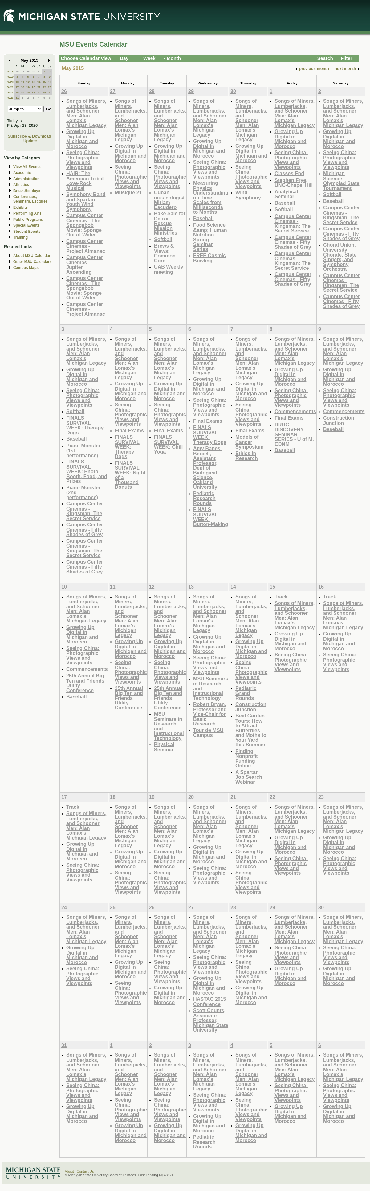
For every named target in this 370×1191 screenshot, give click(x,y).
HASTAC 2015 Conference (209, 1001)
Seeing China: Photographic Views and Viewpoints (83, 160)
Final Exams (129, 430)
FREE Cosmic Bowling (209, 258)
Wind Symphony (248, 195)
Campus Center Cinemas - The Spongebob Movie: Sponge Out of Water (84, 224)
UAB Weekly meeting (168, 269)
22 (44, 87)
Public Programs (28, 219)
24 (17, 92)
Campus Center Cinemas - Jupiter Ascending (84, 264)
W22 (10, 92)
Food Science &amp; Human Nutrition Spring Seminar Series (210, 237)
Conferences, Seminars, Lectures (30, 199)
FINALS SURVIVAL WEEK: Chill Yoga (168, 444)
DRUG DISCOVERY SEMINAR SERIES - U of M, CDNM (294, 434)
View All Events (27, 167)
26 (17, 71)
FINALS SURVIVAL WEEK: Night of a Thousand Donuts (130, 475)
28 (28, 71)
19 (28, 87)
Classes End (289, 173)
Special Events (26, 225)
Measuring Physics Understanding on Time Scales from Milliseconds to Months (210, 197)
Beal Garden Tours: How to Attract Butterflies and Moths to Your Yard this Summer (250, 730)
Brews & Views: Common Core (165, 253)
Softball (163, 239)
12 (28, 82)
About (69, 1171)
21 (39, 87)
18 (22, 87)
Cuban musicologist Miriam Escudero (169, 200)
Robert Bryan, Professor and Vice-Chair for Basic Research (210, 713)
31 (17, 97)
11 (22, 82)
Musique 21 (128, 192)
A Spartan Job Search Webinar (248, 777)
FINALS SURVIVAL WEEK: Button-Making (210, 517)
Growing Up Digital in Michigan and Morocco (82, 139)
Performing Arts (27, 213)
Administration (26, 179)
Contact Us (85, 1171)
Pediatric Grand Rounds (245, 693)
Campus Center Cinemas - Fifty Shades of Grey (292, 242)
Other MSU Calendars (32, 262)
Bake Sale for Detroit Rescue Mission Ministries (169, 223)
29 (33, 71)
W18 (10, 71)
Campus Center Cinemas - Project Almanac (85, 246)
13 (33, 82)
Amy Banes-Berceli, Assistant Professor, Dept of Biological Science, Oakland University (207, 468)
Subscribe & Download (29, 136)
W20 (10, 82)
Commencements (295, 411)
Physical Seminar (164, 746)
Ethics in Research (246, 455)
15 (44, 82)
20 (33, 87)
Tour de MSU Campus (208, 732)
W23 (10, 97)
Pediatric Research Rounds (204, 498)
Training (20, 237)
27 (22, 71)
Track (280, 596)
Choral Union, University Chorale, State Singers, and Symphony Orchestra (340, 257)
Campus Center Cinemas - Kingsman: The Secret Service (292, 223)
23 (49, 87)
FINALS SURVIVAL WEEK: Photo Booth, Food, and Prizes (86, 471)
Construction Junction (338, 420)
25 (22, 92)
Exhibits (20, 207)
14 (39, 82)
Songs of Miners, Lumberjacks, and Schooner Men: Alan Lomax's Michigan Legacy (86, 113)
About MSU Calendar (31, 255)
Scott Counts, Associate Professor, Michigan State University (210, 1020)
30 (39, 71)
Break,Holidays (26, 191)
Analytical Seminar (286, 194)
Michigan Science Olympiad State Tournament (341, 180)
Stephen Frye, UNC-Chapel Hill (293, 182)
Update (30, 140)
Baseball (203, 218)
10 (17, 82)
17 (17, 87)
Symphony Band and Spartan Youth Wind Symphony (85, 201)
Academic (22, 172)
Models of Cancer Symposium (249, 442)
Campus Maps (26, 267)
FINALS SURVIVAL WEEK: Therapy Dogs (85, 425)
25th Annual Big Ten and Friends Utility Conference (85, 683)
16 (49, 82)
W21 (10, 87)
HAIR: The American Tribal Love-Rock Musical (85, 180)
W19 (10, 76)
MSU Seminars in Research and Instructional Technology (169, 726)
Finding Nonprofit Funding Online (246, 758)
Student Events (26, 231)
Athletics (21, 185)
